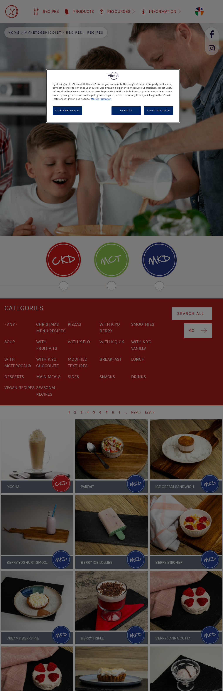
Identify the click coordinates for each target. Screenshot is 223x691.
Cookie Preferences (67, 110)
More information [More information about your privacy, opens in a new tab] (101, 99)
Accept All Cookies (159, 110)
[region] (113, 96)
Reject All (126, 110)
